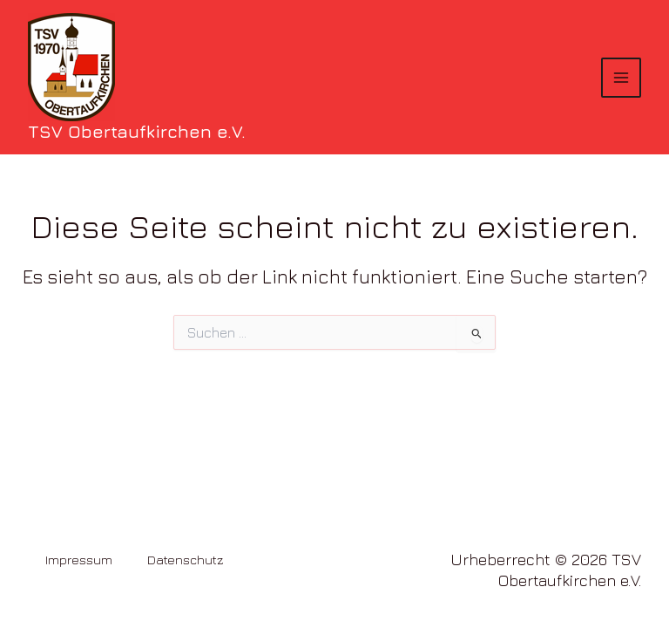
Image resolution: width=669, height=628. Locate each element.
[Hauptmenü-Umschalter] (621, 78)
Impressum (78, 559)
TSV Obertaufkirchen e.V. (137, 131)
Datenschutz (185, 559)
